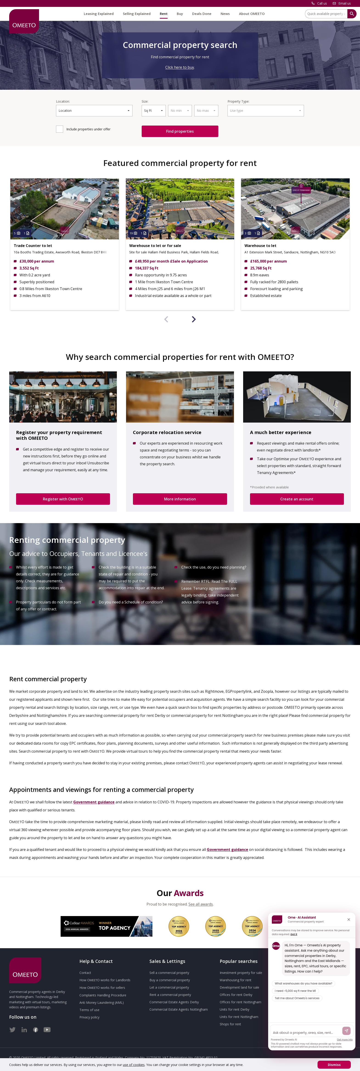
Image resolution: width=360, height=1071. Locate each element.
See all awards (200, 904)
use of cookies (134, 1065)
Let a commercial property (169, 987)
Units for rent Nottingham (239, 1017)
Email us (344, 3)
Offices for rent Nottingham (240, 1002)
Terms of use (89, 1010)
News (225, 13)
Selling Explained (137, 13)
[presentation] (166, 320)
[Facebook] (35, 1028)
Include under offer (88, 129)
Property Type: (238, 101)
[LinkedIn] (24, 1028)
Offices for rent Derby (236, 994)
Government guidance (94, 802)
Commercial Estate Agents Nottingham (178, 1009)
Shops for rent (230, 1024)
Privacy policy (89, 1017)
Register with (63, 499)
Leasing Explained (99, 13)
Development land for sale (239, 987)
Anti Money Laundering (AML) (101, 1002)
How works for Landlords (104, 980)
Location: (63, 101)
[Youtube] (47, 1028)
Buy (180, 13)
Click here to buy (179, 67)
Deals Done (201, 13)
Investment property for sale (241, 972)
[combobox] (94, 110)
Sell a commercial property (169, 972)
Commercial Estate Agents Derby (174, 1002)
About (252, 13)
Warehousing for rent (235, 980)
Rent (164, 13)
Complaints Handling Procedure (102, 995)
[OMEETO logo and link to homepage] (24, 21)
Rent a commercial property (170, 994)
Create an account (296, 499)
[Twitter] (12, 1028)
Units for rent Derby (234, 1009)
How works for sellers (102, 987)
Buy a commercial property (169, 980)
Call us (322, 3)
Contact (85, 972)
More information (180, 499)
